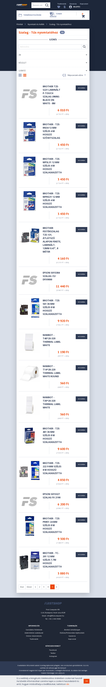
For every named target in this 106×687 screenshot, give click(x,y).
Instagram (53, 656)
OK (86, 681)
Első (22, 587)
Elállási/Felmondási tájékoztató (72, 633)
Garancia (73, 4)
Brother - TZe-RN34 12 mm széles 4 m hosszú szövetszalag (51, 131)
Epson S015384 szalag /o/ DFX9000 (51, 276)
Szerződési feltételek (34, 630)
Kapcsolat (84, 4)
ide (67, 684)
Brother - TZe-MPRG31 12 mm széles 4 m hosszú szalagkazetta (52, 200)
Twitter (53, 653)
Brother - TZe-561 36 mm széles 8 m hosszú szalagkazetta (52, 307)
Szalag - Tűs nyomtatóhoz (60, 24)
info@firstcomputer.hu (55, 616)
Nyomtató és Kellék (36, 24)
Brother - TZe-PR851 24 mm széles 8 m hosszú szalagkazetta (52, 525)
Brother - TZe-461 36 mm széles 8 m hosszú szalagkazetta (52, 435)
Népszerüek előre (74, 75)
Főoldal (20, 24)
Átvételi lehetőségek (72, 630)
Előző (29, 587)
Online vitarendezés (34, 636)
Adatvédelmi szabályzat (34, 633)
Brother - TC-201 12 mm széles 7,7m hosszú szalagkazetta (52, 559)
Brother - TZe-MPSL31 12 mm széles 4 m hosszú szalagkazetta (52, 165)
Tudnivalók (61, 4)
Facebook (53, 650)
